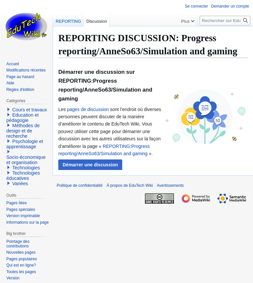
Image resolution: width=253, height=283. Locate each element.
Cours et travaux (29, 109)
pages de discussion (88, 109)
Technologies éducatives (23, 175)
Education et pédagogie (22, 117)
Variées (20, 183)
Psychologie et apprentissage (24, 144)
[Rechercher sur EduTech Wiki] (225, 20)
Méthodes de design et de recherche (23, 131)
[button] (90, 164)
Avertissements (170, 185)
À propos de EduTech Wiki (129, 185)
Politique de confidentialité (79, 185)
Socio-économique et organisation (25, 160)
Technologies (26, 167)
